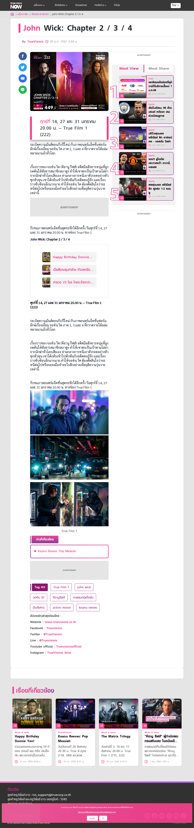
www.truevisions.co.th (60, 622)
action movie (62, 607)
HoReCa (100, 5)
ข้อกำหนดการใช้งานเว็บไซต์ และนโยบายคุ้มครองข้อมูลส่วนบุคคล (97, 812)
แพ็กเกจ (39, 5)
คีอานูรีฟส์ (59, 597)
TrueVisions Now (59, 652)
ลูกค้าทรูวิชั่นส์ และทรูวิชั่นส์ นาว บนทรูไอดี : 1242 (37, 799)
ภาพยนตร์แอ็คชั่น (83, 597)
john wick (84, 587)
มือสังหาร (39, 607)
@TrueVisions (52, 634)
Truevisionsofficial (68, 646)
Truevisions (54, 628)
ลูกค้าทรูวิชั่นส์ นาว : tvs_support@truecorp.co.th (39, 795)
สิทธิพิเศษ (61, 5)
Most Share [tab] (159, 68)
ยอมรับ (92, 818)
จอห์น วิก (39, 597)
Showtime (81, 5)
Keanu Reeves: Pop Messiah (57, 551)
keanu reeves (88, 607)
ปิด (103, 818)
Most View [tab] (129, 68)
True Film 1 (61, 587)
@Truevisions (48, 640)
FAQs (117, 5)
